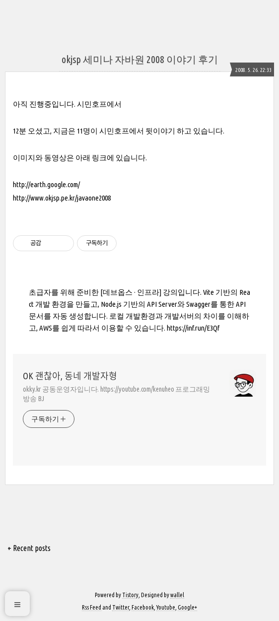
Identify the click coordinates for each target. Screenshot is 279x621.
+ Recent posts (29, 548)
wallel (177, 595)
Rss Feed (91, 607)
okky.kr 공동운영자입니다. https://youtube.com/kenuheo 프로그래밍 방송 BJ (116, 394)
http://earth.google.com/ (46, 184)
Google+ (187, 607)
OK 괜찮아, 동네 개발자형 (70, 376)
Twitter (120, 607)
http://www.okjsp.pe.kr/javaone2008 (62, 198)
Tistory (130, 595)
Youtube (165, 607)
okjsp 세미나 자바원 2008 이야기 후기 (140, 59)
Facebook (143, 607)
